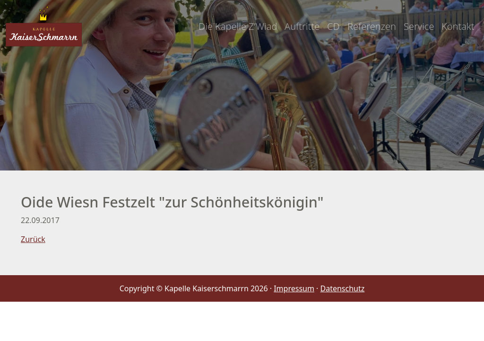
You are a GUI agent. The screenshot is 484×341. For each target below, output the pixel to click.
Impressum (294, 288)
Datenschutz (342, 288)
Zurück (33, 239)
